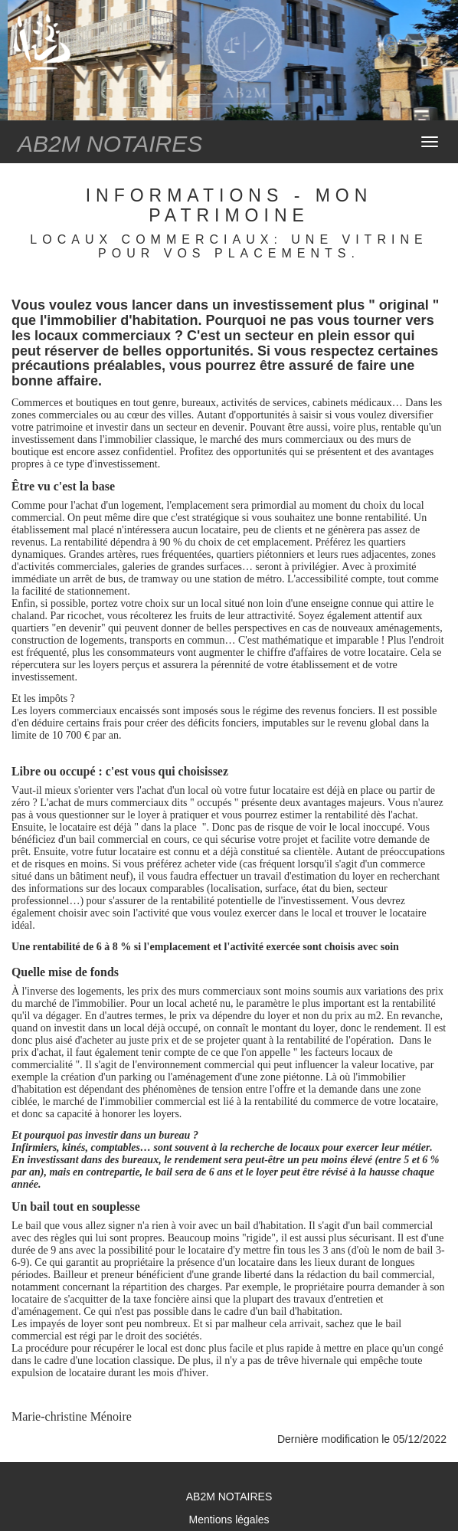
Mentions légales (228, 1519)
